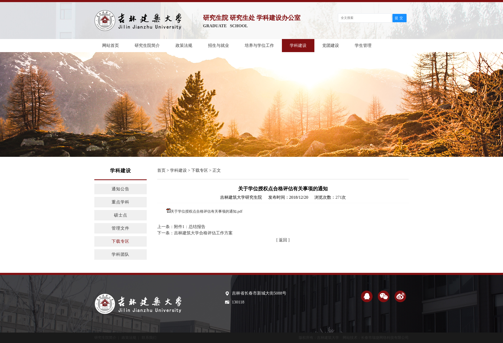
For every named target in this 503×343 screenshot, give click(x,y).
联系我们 (149, 338)
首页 (161, 170)
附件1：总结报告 (189, 226)
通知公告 (120, 189)
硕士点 (120, 215)
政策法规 (184, 45)
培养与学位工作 (259, 45)
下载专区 (120, 241)
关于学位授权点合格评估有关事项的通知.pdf (206, 211)
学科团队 (120, 254)
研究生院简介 (147, 45)
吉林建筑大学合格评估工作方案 (203, 233)
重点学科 (120, 202)
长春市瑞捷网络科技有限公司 (385, 338)
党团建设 (330, 45)
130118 (238, 302)
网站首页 (110, 45)
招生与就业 (218, 45)
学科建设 (298, 45)
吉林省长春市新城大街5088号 (259, 293)
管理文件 (120, 228)
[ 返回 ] (283, 240)
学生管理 (363, 45)
